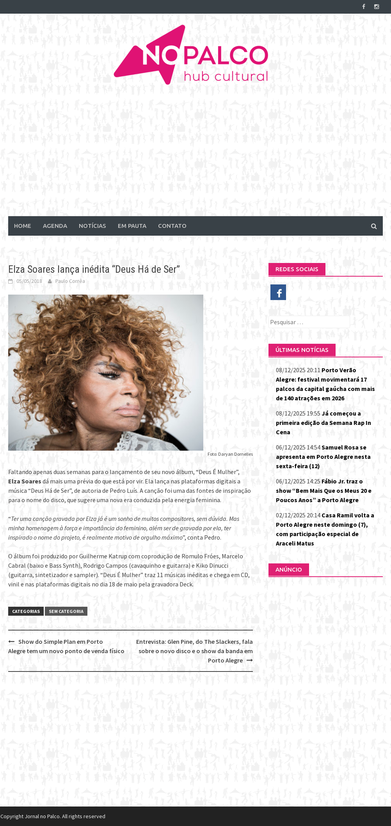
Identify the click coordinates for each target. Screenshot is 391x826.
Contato (172, 225)
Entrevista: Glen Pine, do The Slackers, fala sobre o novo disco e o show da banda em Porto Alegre (194, 651)
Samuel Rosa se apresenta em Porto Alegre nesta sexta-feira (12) (323, 456)
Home (22, 225)
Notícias (92, 225)
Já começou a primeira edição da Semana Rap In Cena (323, 422)
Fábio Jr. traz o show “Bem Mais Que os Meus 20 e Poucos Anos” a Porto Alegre (323, 490)
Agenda (55, 225)
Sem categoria (66, 611)
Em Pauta (132, 225)
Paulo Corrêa (70, 280)
